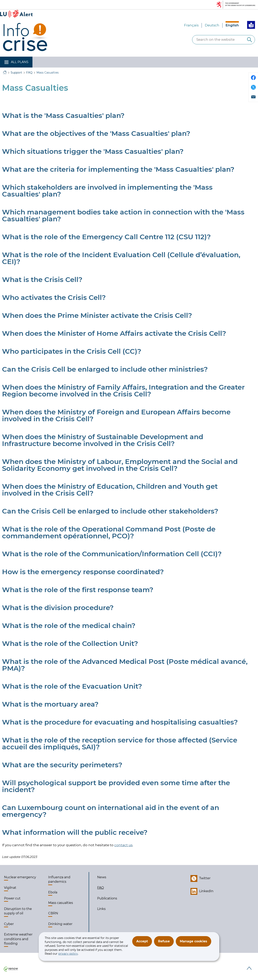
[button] (16, 62)
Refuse (164, 941)
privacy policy (68, 953)
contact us (123, 845)
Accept (142, 941)
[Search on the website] (249, 39)
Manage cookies (193, 941)
